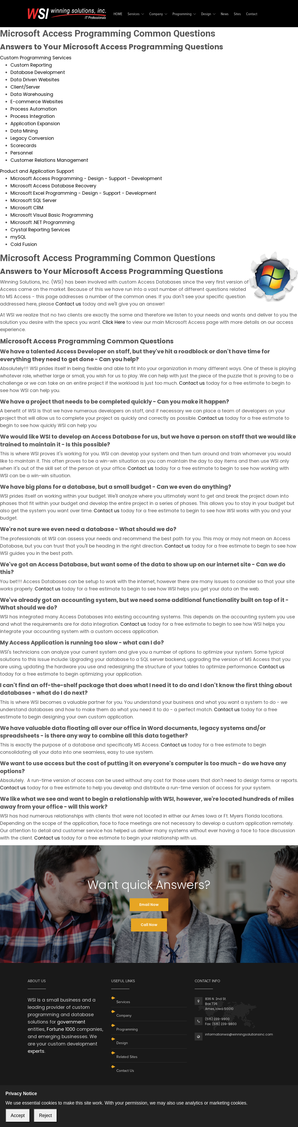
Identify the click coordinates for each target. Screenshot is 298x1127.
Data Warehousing (31, 94)
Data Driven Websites (34, 80)
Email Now (149, 904)
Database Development (37, 72)
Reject (45, 1115)
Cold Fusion (23, 244)
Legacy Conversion (32, 138)
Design (206, 14)
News (225, 14)
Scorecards (23, 145)
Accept (18, 1115)
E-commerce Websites (36, 102)
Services (134, 14)
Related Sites (127, 1057)
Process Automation (33, 109)
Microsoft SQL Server (33, 200)
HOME (118, 14)
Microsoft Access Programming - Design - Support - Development (86, 178)
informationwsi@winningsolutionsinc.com (239, 1034)
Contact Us (125, 1070)
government (71, 1022)
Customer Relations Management (49, 160)
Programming (182, 14)
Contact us (68, 304)
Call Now (149, 924)
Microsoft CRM (26, 208)
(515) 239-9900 (217, 1019)
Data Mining (24, 131)
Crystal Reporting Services (40, 230)
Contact (251, 14)
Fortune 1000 (61, 1029)
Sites (237, 14)
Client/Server (25, 87)
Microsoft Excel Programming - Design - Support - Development (83, 193)
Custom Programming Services (35, 58)
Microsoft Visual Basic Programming (51, 215)
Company (156, 14)
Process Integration (32, 116)
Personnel (21, 153)
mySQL (18, 237)
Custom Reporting (31, 65)
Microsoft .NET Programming (42, 222)
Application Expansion (35, 123)
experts (36, 1051)
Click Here (113, 322)
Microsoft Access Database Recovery (53, 186)
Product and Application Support (37, 171)
